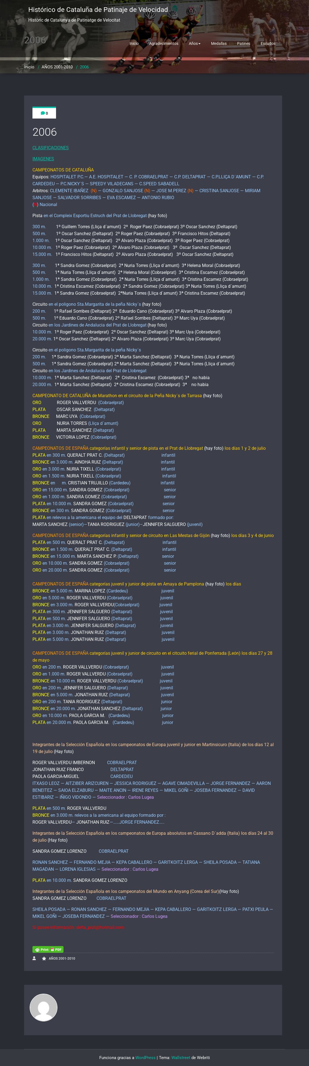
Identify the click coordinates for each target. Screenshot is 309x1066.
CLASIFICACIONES (50, 147)
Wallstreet (180, 1057)
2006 (84, 67)
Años (195, 43)
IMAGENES (43, 158)
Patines (243, 43)
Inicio (134, 43)
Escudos (268, 43)
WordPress (145, 1057)
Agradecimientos (163, 43)
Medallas (219, 43)
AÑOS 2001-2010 (57, 67)
